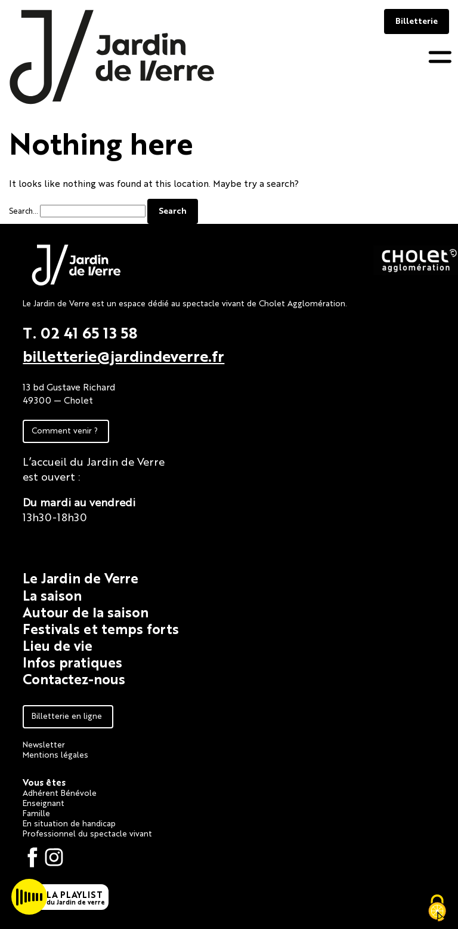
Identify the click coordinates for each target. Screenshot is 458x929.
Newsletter (44, 744)
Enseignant (43, 802)
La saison (52, 595)
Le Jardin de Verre (80, 577)
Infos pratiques (72, 661)
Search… (23, 210)
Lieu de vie (57, 645)
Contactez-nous (74, 678)
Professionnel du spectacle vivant (87, 833)
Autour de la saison (85, 611)
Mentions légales (55, 754)
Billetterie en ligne (67, 715)
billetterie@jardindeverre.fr (123, 355)
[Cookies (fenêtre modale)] (437, 908)
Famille (36, 812)
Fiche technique (63, 542)
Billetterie (416, 20)
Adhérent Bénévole (60, 792)
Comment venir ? (65, 429)
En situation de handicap (69, 822)
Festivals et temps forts (101, 628)
